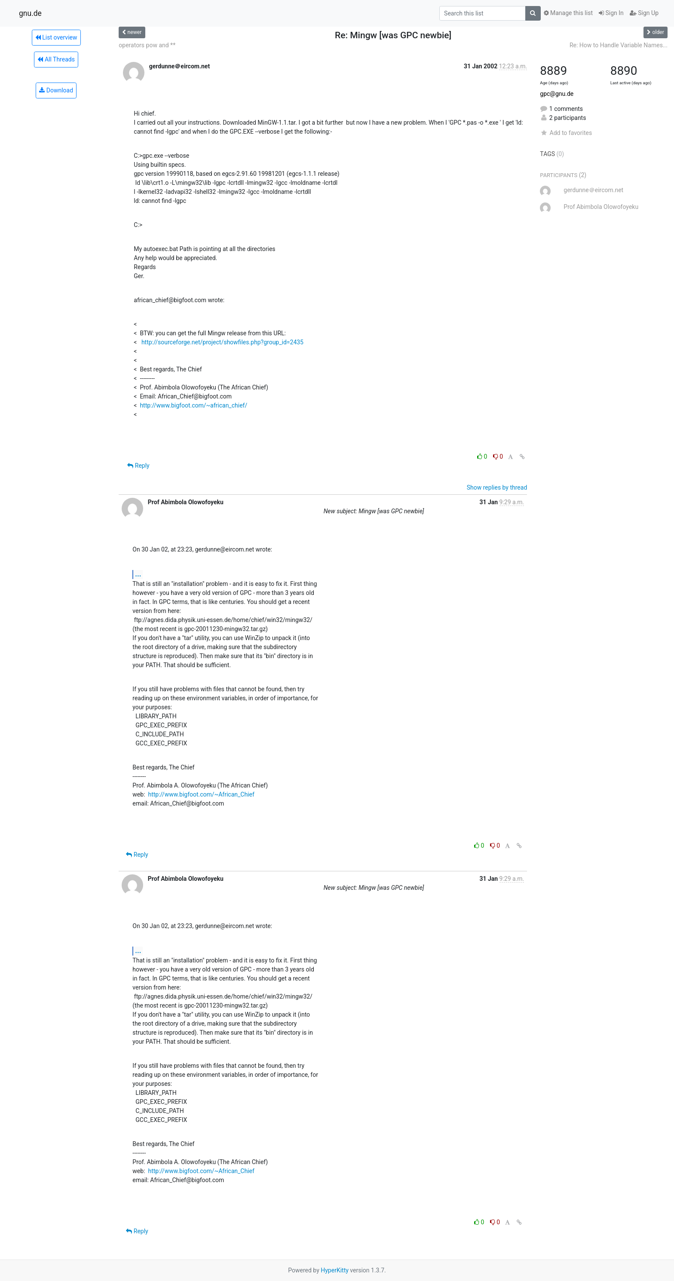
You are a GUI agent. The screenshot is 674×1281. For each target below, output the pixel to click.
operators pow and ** (147, 45)
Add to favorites (566, 132)
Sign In (611, 12)
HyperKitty (335, 1270)
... (138, 574)
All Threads (55, 59)
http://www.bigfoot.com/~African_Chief (201, 794)
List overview (56, 37)
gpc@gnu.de (556, 93)
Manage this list (568, 12)
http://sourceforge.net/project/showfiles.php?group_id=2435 (222, 342)
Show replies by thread (497, 487)
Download (56, 90)
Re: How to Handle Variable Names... (619, 45)
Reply (138, 465)
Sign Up (644, 12)
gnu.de (30, 13)
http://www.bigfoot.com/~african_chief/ (193, 405)
